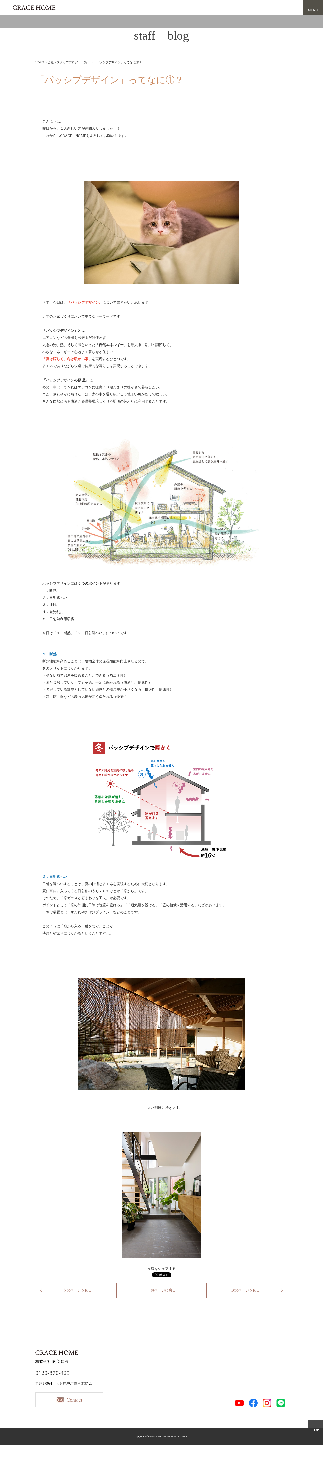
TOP (315, 1430)
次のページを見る (245, 1290)
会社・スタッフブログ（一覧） (69, 62)
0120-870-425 (52, 1373)
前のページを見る (77, 1290)
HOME (39, 62)
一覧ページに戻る (161, 1290)
